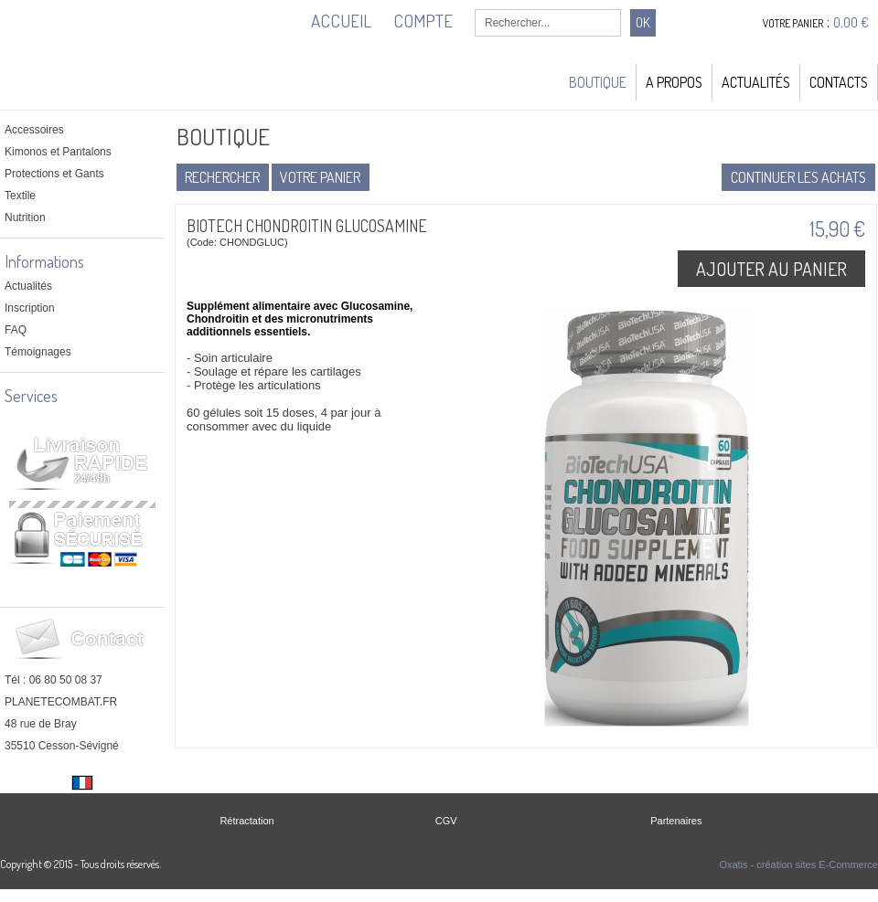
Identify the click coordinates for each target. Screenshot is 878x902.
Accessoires (34, 129)
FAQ (16, 330)
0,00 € (851, 22)
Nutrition (25, 217)
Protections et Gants (54, 173)
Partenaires (675, 820)
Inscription (30, 308)
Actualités (756, 82)
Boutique (597, 82)
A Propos (674, 82)
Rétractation (246, 820)
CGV (446, 820)
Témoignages (38, 351)
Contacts (838, 82)
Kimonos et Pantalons (58, 151)
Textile (20, 195)
